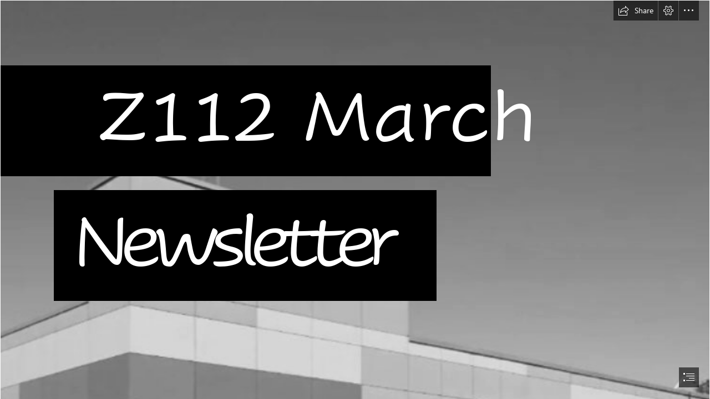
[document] (355, 199)
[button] (635, 11)
